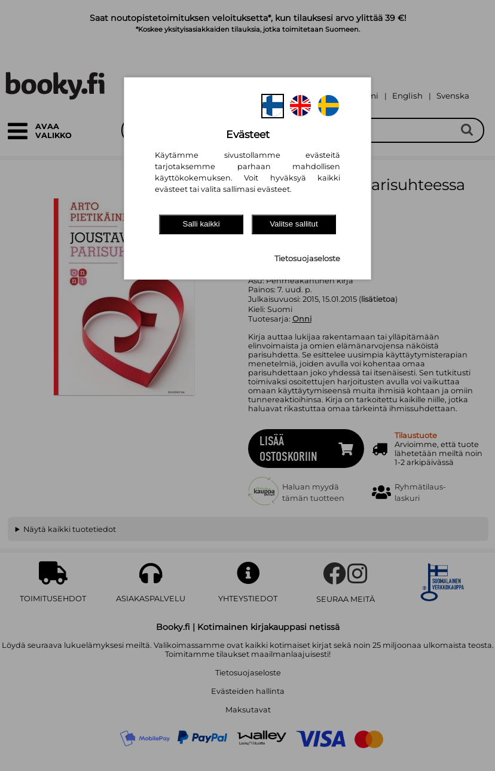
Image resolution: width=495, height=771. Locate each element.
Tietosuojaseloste (307, 258)
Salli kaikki (201, 223)
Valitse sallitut (294, 223)
